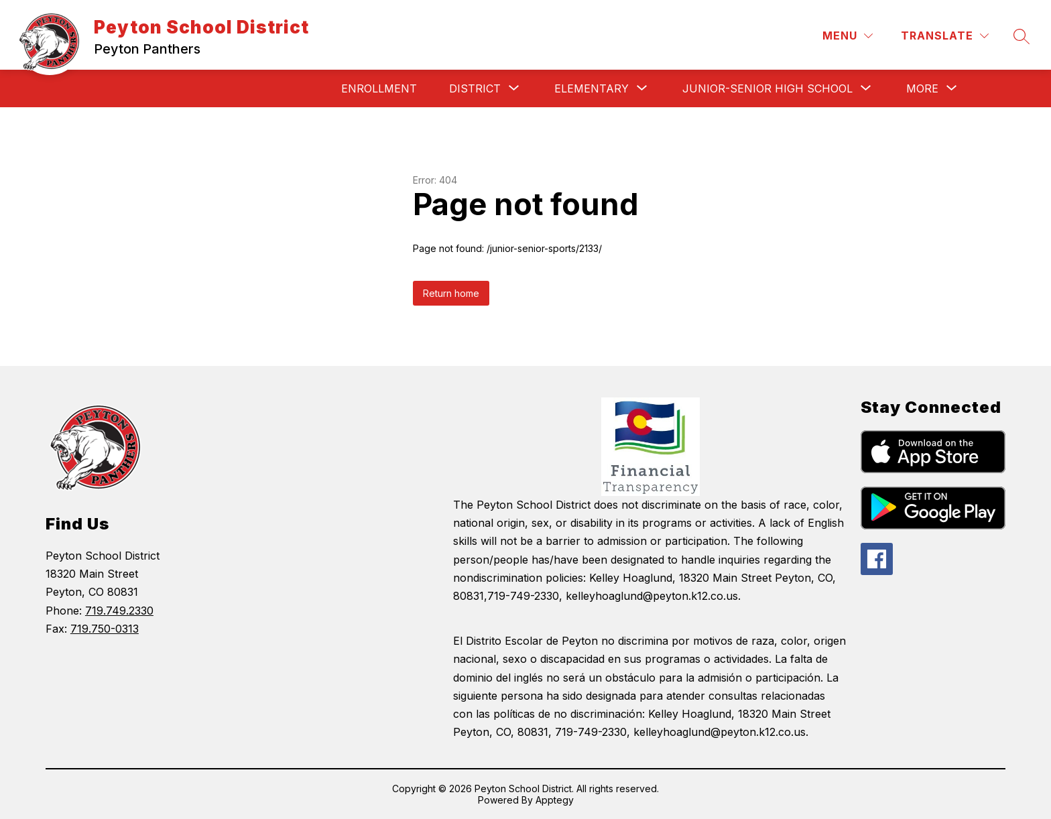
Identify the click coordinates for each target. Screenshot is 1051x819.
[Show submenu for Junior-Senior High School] (767, 88)
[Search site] (1021, 36)
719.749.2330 (119, 610)
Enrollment (379, 88)
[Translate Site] (945, 35)
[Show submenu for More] (922, 88)
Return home (451, 293)
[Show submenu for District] (475, 88)
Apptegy (555, 800)
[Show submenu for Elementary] (591, 88)
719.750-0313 (104, 628)
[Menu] (847, 35)
